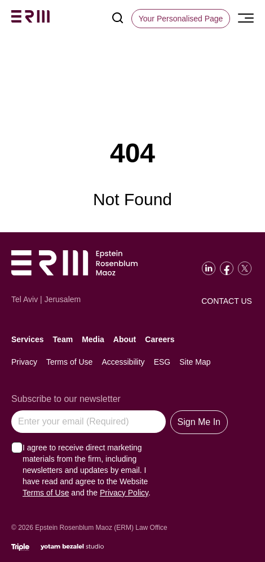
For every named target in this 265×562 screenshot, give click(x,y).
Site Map (194, 361)
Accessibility (122, 361)
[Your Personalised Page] (181, 18)
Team (63, 339)
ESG (162, 361)
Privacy (24, 361)
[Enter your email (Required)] (88, 421)
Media (93, 339)
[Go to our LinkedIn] (208, 268)
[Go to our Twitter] (244, 268)
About (124, 339)
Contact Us (226, 301)
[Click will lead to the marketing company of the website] (20, 547)
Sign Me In (199, 422)
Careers (159, 339)
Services (27, 339)
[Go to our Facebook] (226, 268)
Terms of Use (69, 361)
